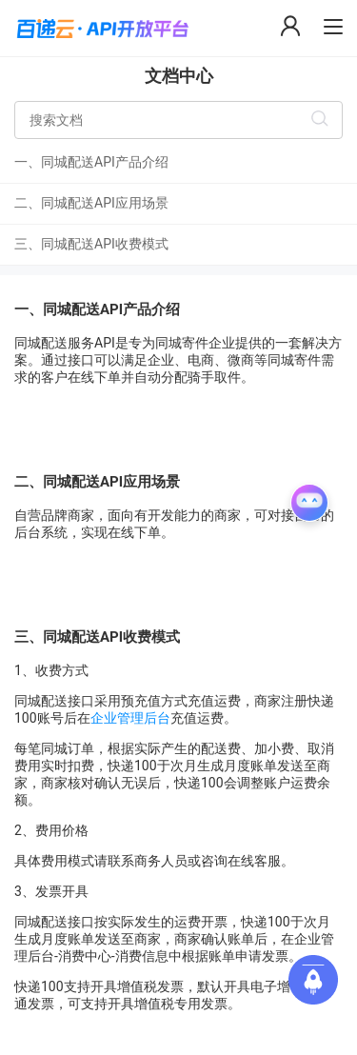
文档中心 (179, 76)
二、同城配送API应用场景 (91, 202)
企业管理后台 (130, 718)
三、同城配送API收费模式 (91, 243)
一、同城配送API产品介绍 (91, 161)
